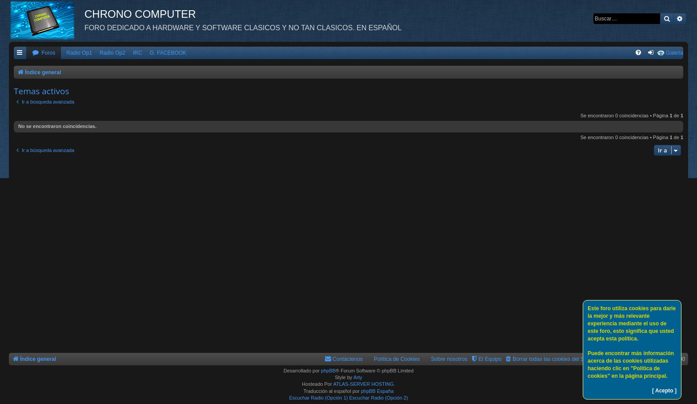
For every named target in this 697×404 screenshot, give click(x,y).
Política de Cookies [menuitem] (397, 359)
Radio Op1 (79, 53)
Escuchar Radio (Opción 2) (378, 397)
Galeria (674, 53)
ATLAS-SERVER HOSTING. (364, 384)
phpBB (328, 370)
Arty (357, 377)
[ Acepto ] (664, 391)
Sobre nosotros (449, 359)
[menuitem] (43, 53)
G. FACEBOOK (168, 53)
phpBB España (377, 391)
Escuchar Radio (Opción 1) (318, 397)
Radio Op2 (112, 53)
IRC (137, 53)
